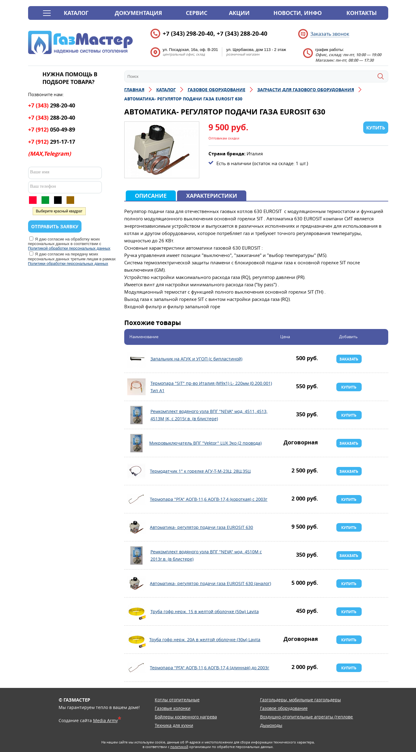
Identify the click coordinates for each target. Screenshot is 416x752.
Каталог (76, 13)
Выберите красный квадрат (59, 211)
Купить (348, 387)
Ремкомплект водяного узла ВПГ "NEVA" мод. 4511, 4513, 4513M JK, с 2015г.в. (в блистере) (136, 415)
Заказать (348, 359)
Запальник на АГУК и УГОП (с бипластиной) (136, 359)
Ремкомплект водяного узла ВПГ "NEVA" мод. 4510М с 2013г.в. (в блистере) (136, 555)
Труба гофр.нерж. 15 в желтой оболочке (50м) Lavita (136, 611)
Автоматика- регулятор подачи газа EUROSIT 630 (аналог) (136, 583)
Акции (239, 13)
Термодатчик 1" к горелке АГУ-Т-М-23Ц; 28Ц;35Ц (136, 471)
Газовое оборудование (284, 708)
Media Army (105, 720)
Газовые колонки (172, 708)
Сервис (196, 13)
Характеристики (211, 196)
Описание (151, 196)
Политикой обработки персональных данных (69, 248)
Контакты (361, 13)
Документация (138, 13)
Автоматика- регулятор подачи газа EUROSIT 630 (136, 527)
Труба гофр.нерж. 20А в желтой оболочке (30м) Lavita (136, 640)
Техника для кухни (174, 725)
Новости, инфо (297, 13)
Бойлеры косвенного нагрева (186, 717)
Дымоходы (271, 725)
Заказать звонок (329, 34)
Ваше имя (39, 171)
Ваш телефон (43, 186)
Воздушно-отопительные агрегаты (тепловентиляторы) (318, 717)
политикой (179, 746)
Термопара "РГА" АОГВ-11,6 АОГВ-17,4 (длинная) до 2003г (136, 668)
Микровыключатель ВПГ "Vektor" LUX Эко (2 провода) (136, 443)
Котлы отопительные (177, 700)
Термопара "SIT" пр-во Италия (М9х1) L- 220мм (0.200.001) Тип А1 (136, 387)
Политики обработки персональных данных (68, 263)
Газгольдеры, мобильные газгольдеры (300, 700)
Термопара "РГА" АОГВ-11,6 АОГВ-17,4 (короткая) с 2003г (136, 499)
